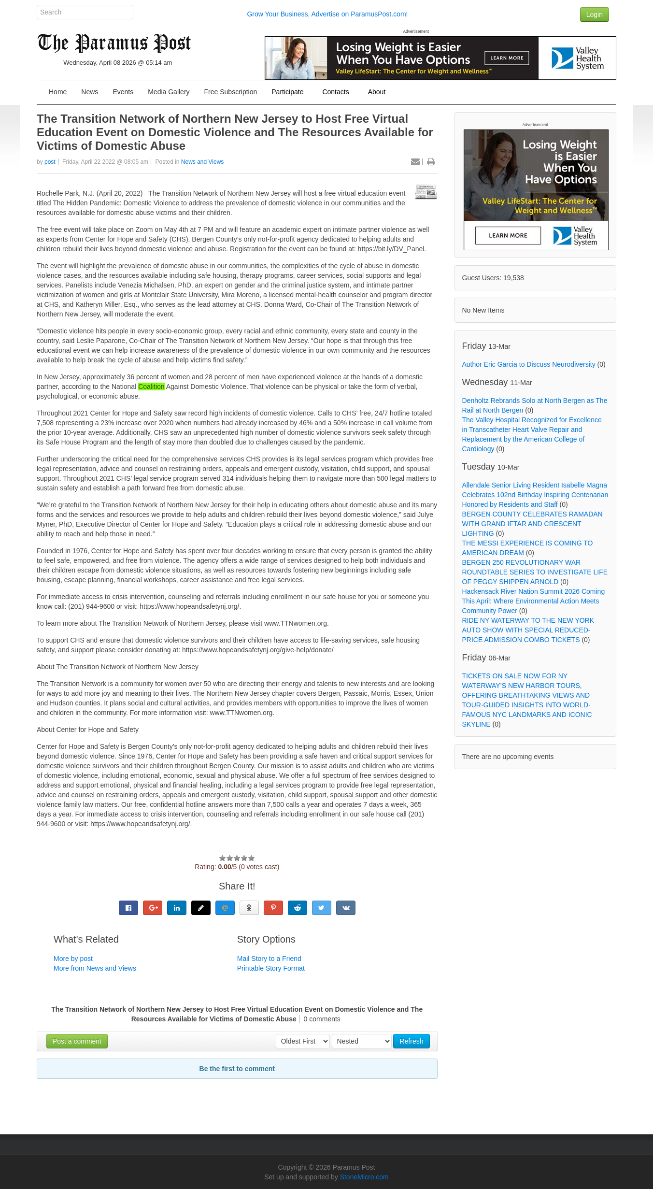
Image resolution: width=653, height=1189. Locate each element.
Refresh (411, 1041)
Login (594, 14)
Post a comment (77, 1041)
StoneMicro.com (364, 1177)
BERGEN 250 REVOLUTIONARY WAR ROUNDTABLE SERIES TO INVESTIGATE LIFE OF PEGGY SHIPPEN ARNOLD (535, 572)
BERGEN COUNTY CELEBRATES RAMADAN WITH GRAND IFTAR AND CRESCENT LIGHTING (532, 523)
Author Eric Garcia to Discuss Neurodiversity (529, 364)
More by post (73, 958)
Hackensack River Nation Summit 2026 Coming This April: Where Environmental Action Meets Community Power (533, 601)
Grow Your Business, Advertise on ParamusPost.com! (327, 14)
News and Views (202, 161)
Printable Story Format (271, 968)
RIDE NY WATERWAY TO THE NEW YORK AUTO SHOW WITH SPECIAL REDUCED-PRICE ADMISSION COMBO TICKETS (528, 630)
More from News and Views (95, 968)
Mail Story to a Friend (269, 958)
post (50, 161)
